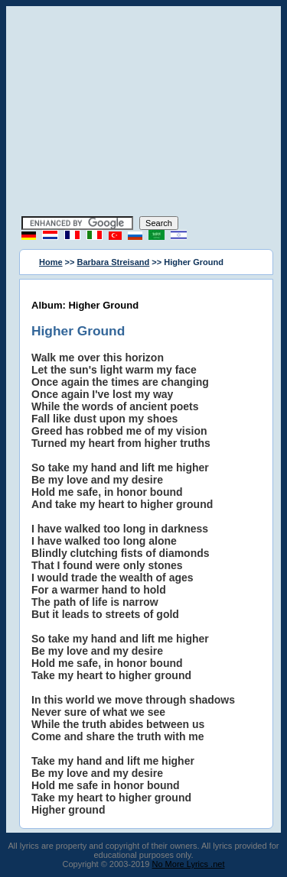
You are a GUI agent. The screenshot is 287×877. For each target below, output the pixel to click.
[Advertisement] (144, 113)
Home (51, 262)
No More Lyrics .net (188, 864)
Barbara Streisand (113, 262)
